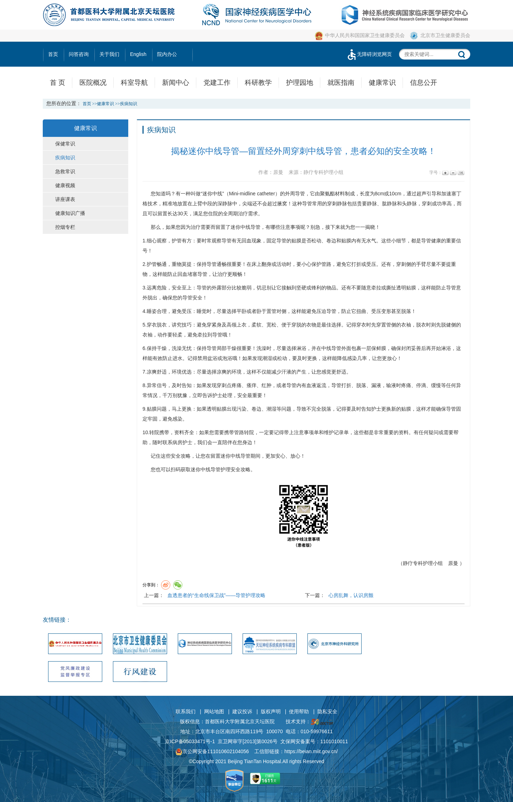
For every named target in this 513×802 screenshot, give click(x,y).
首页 (53, 54)
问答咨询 (79, 54)
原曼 (453, 563)
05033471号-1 (199, 741)
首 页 (57, 82)
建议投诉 (242, 711)
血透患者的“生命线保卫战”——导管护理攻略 (216, 595)
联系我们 (186, 711)
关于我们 (109, 54)
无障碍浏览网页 (369, 54)
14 (460, 172)
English (138, 54)
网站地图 (214, 711)
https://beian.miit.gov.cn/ (311, 751)
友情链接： (57, 620)
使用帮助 (299, 711)
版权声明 (271, 711)
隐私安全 (327, 711)
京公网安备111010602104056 (212, 751)
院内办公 (167, 54)
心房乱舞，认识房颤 (350, 595)
